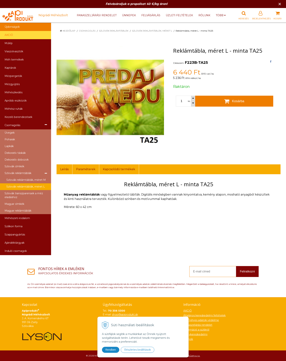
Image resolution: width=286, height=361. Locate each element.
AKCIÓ (9, 35)
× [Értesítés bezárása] (279, 4)
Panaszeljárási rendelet (97, 15)
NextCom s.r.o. (192, 355)
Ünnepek (129, 15)
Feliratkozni (247, 271)
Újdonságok (12, 26)
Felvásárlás (150, 15)
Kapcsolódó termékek (119, 169)
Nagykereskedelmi (195, 334)
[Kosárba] (234, 101)
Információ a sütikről (196, 329)
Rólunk (204, 15)
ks (189, 101)
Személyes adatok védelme (201, 320)
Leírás (64, 169)
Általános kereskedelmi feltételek (204, 315)
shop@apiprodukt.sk (125, 314)
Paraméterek (85, 169)
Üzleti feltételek (179, 15)
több (221, 15)
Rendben (110, 349)
